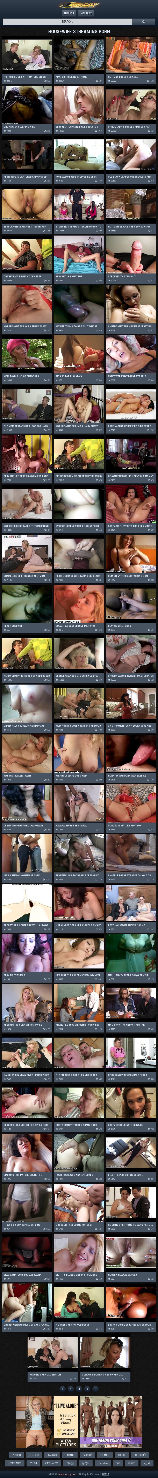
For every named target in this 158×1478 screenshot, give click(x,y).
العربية (147, 1463)
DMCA (105, 1474)
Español (105, 1455)
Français (52, 1455)
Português (140, 1455)
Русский (87, 1455)
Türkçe (122, 1455)
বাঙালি (131, 1463)
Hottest (86, 13)
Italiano (69, 1455)
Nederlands (14, 1463)
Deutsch (34, 1455)
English (16, 1455)
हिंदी (118, 1463)
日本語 (70, 1463)
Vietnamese (51, 1463)
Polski (33, 1463)
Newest (69, 13)
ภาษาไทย (103, 1463)
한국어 (85, 1463)
